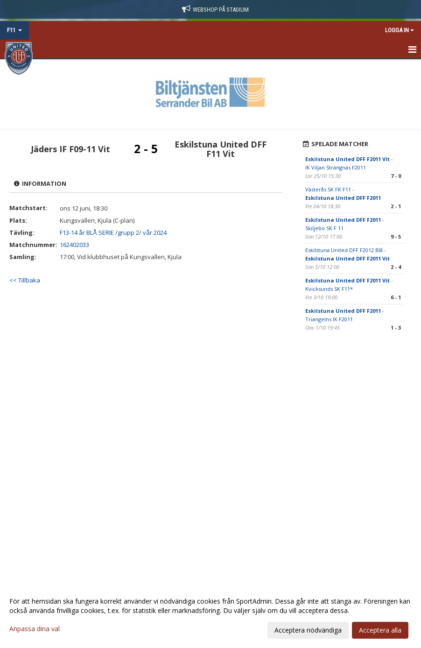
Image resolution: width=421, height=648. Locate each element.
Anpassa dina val (34, 629)
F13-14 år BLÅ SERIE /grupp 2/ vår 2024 (113, 232)
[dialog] (210, 615)
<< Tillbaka (24, 280)
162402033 (74, 244)
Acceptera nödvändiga (308, 630)
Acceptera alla (380, 630)
